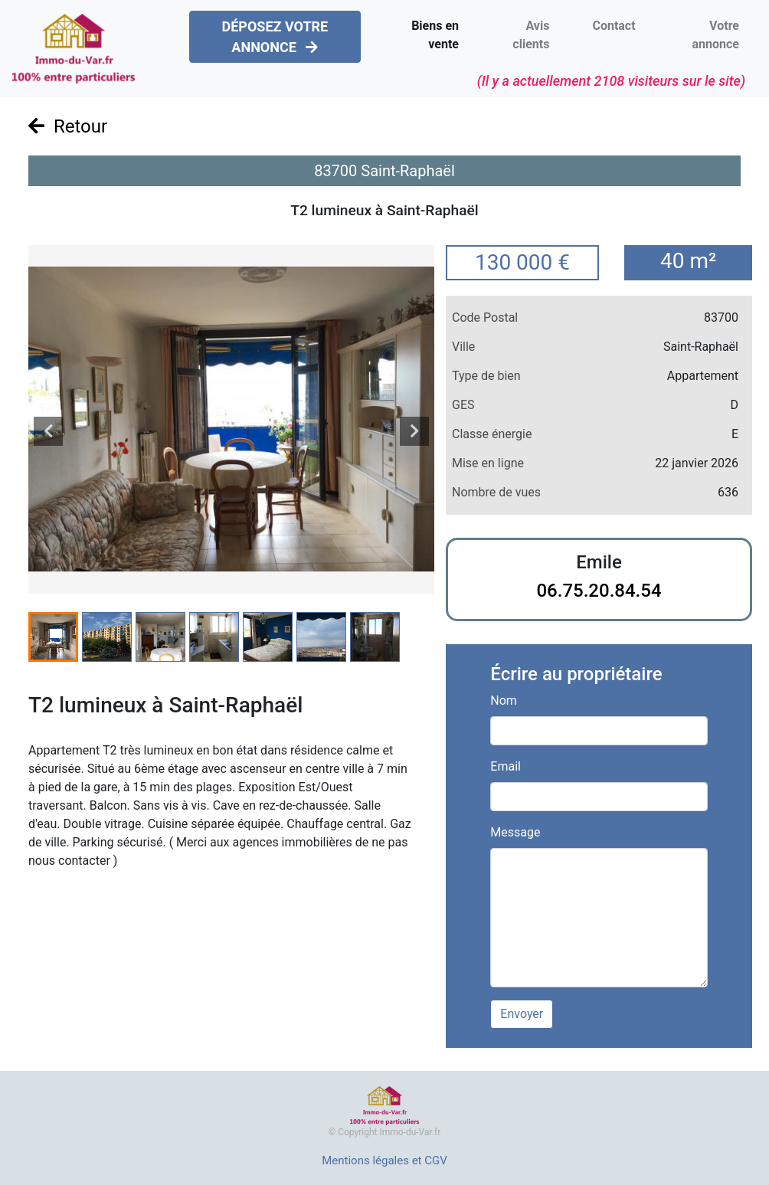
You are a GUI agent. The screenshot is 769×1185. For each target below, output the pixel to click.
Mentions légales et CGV (384, 1160)
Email (505, 766)
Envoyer (521, 1014)
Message (515, 832)
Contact (613, 25)
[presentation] (48, 431)
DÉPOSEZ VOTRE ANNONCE (274, 36)
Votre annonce (715, 34)
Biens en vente (435, 34)
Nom (503, 700)
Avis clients (530, 34)
